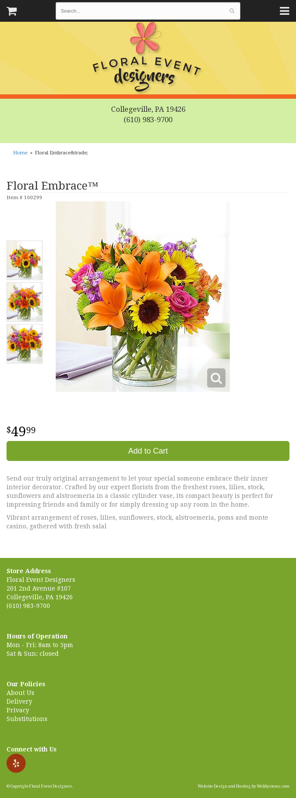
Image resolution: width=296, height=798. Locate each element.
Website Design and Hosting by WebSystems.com (243, 786)
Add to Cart (148, 451)
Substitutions (27, 718)
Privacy (18, 710)
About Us (20, 692)
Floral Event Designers (148, 59)
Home (20, 153)
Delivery (19, 701)
